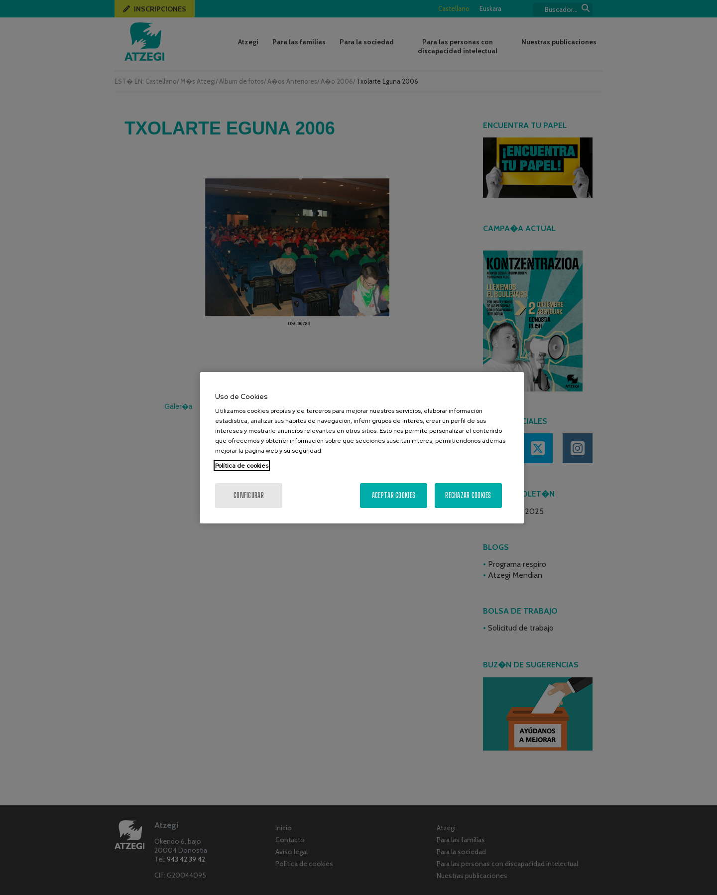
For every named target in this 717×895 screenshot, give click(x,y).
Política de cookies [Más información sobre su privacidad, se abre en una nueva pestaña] (241, 466)
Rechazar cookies (468, 495)
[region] (362, 447)
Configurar (249, 495)
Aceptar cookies (393, 495)
